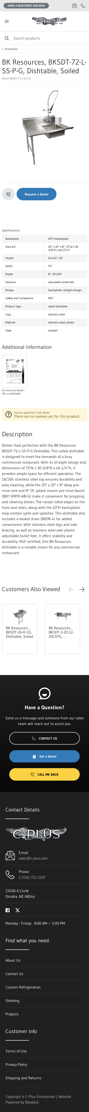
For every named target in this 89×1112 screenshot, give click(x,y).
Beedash (32, 1102)
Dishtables (11, 49)
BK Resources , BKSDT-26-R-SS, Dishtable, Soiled (19, 632)
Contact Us (44, 738)
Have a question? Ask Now (26, 5)
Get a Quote (44, 756)
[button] (82, 589)
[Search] (44, 38)
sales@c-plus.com (33, 858)
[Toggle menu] (6, 21)
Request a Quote (36, 194)
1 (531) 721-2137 (32, 877)
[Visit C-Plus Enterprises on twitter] (17, 909)
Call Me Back (44, 774)
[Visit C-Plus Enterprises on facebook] (7, 909)
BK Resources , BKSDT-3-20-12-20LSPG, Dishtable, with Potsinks (61, 632)
